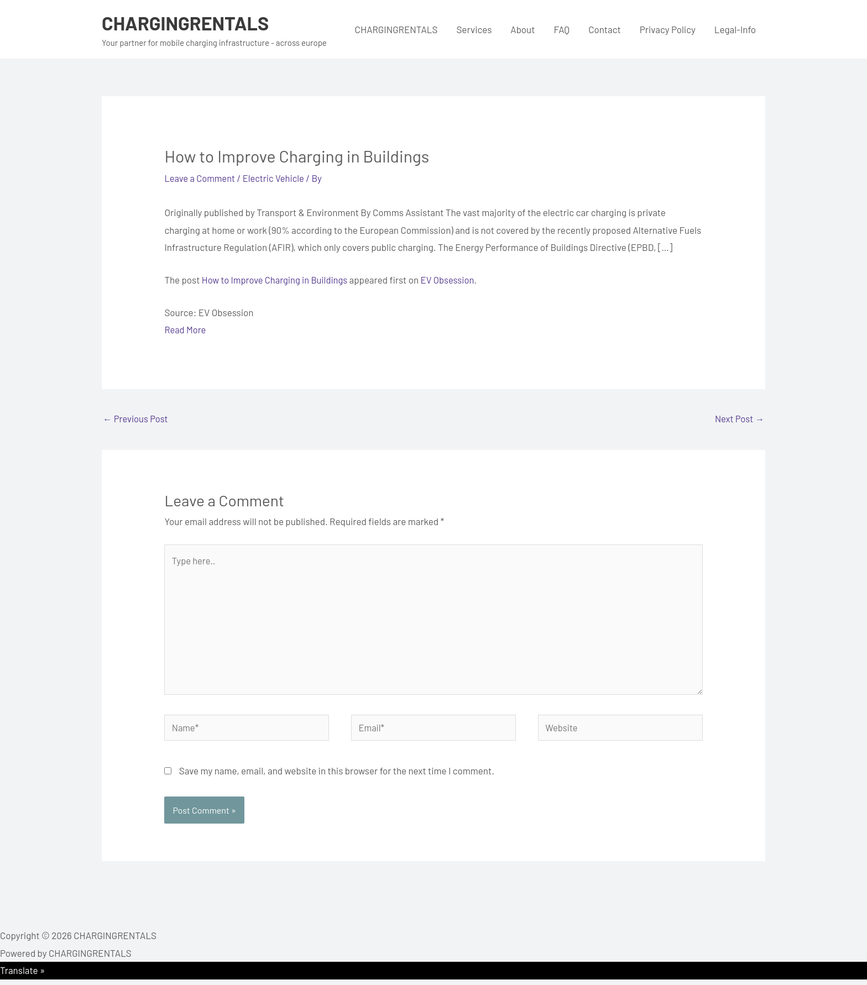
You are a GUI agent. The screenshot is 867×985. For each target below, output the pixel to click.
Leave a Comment (200, 178)
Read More (185, 329)
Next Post (738, 418)
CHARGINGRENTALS (188, 22)
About (522, 29)
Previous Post (136, 418)
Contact (604, 29)
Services (474, 29)
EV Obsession (452, 279)
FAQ (561, 29)
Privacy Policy (668, 29)
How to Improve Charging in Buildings (277, 279)
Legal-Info (735, 29)
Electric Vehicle (277, 178)
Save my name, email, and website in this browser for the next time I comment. (336, 776)
